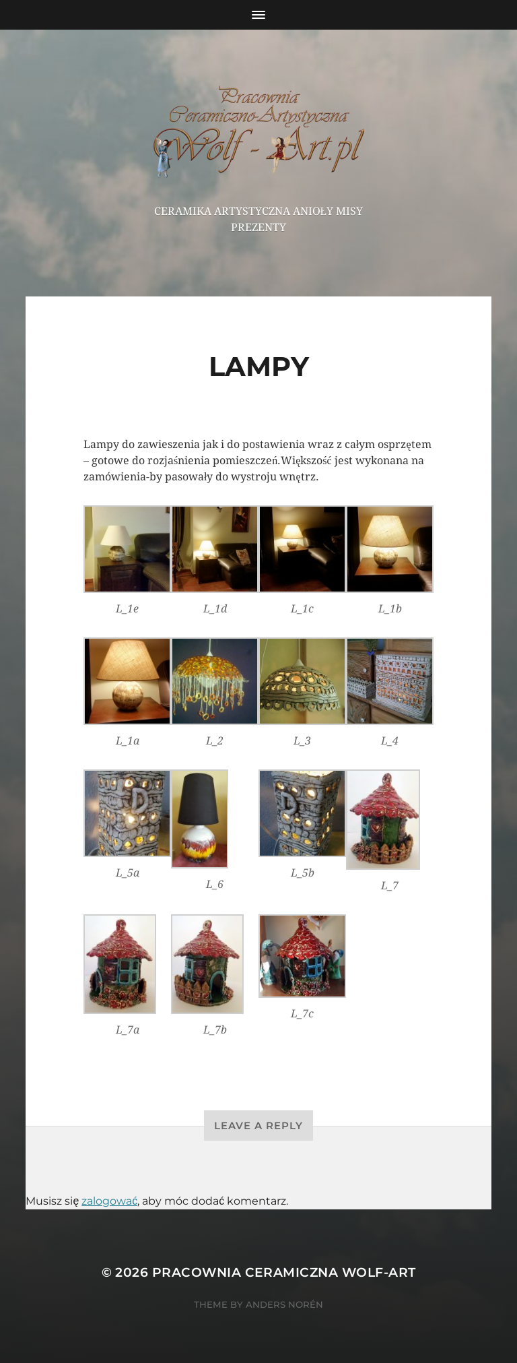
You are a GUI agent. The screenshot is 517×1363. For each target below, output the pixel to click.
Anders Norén (284, 1304)
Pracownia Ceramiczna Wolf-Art (284, 1272)
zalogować (109, 1201)
